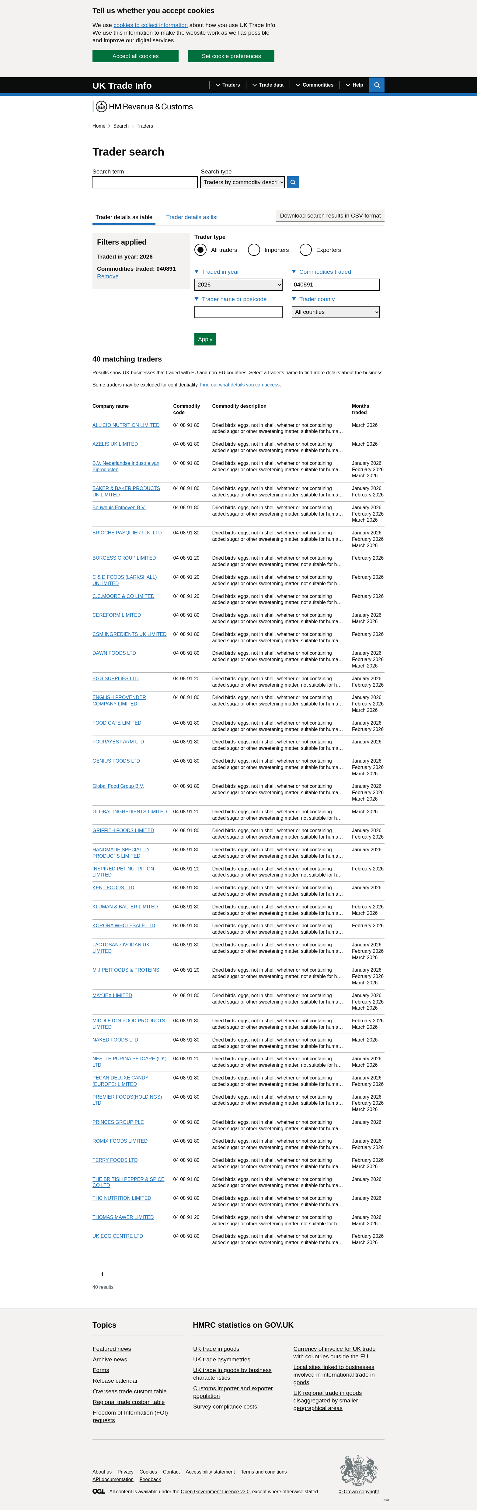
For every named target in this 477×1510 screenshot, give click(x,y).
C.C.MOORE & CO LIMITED (123, 596)
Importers (277, 250)
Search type (216, 171)
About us (102, 1471)
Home (99, 126)
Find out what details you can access (240, 384)
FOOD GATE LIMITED (116, 723)
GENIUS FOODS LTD (116, 761)
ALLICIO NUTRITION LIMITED (125, 425)
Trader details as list (192, 217)
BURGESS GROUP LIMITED (124, 558)
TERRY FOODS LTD (115, 1160)
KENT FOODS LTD (113, 887)
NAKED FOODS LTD (115, 1039)
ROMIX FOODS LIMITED (120, 1141)
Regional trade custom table (129, 1402)
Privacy (126, 1471)
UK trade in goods (216, 1349)
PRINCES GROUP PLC (118, 1122)
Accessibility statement (210, 1471)
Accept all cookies (136, 56)
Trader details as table (124, 217)
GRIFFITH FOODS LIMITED (123, 830)
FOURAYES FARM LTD (118, 741)
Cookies (148, 1471)
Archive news (110, 1359)
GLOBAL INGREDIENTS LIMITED (129, 811)
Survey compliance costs (225, 1406)
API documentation (113, 1479)
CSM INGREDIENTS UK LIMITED (129, 634)
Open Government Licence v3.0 (215, 1491)
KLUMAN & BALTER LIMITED (125, 906)
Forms (101, 1370)
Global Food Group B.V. (118, 786)
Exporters (328, 250)
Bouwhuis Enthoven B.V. (119, 507)
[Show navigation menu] (227, 85)
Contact (171, 1471)
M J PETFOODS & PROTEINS (125, 970)
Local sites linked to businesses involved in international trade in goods (333, 1374)
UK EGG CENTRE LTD (117, 1236)
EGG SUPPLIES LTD (115, 678)
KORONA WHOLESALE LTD (123, 925)
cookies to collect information (150, 25)
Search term (108, 171)
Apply (205, 339)
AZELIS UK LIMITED (115, 444)
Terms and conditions (264, 1471)
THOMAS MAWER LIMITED (123, 1217)
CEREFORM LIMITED (116, 615)
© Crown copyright (359, 1491)
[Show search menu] (377, 85)
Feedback (150, 1479)
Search (121, 126)
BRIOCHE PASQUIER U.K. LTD (127, 532)
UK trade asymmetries (221, 1359)
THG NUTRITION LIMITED (121, 1198)
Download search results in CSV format (330, 215)
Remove (108, 276)
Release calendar (115, 1381)
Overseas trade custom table (130, 1391)
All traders (224, 250)
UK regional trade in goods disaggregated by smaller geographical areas (327, 1400)
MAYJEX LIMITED (112, 995)
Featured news (112, 1349)
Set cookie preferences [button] (231, 56)
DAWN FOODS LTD (114, 653)
